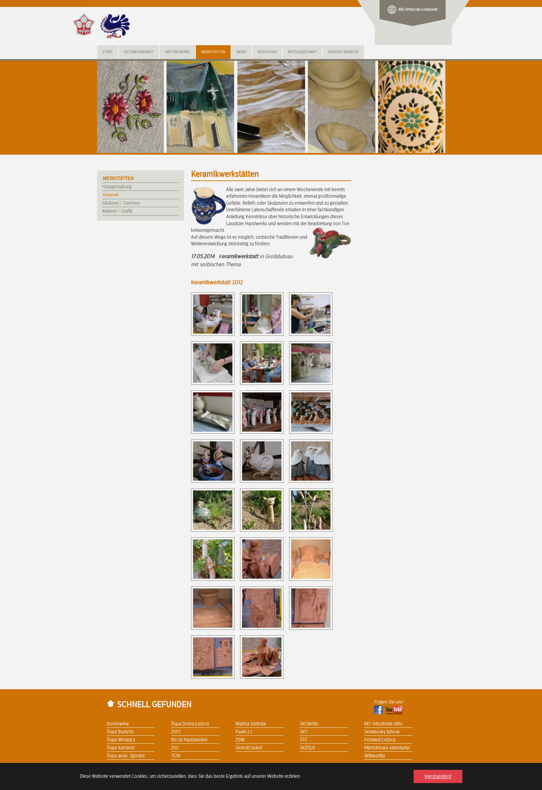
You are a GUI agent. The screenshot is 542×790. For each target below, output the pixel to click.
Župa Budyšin (120, 732)
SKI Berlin (309, 724)
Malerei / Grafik (117, 211)
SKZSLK (307, 748)
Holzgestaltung (117, 187)
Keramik (110, 195)
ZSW (240, 740)
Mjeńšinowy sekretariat (387, 748)
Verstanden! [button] (438, 776)
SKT (304, 732)
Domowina (118, 724)
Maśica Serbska (251, 724)
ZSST (176, 732)
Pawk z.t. (244, 732)
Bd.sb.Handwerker (189, 740)
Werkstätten (117, 178)
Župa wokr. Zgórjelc (126, 756)
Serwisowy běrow (382, 732)
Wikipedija (374, 756)
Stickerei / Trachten (121, 203)
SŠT (303, 740)
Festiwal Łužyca (380, 740)
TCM (175, 756)
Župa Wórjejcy (121, 740)
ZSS (174, 748)
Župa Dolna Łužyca (190, 724)
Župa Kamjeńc (121, 748)
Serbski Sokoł (249, 748)
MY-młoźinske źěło (383, 724)
